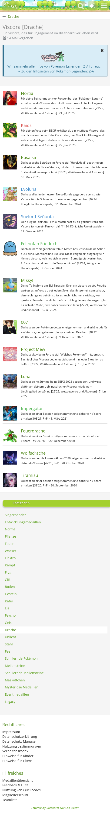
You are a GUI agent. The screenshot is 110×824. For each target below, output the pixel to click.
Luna (25, 376)
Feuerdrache (33, 431)
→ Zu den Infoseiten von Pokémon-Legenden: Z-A (55, 71)
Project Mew (33, 349)
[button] (104, 6)
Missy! (27, 280)
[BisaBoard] (10, 6)
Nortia (27, 93)
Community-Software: (55, 808)
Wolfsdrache (33, 453)
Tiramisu (29, 475)
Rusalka (28, 157)
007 (24, 322)
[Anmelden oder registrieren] (92, 6)
